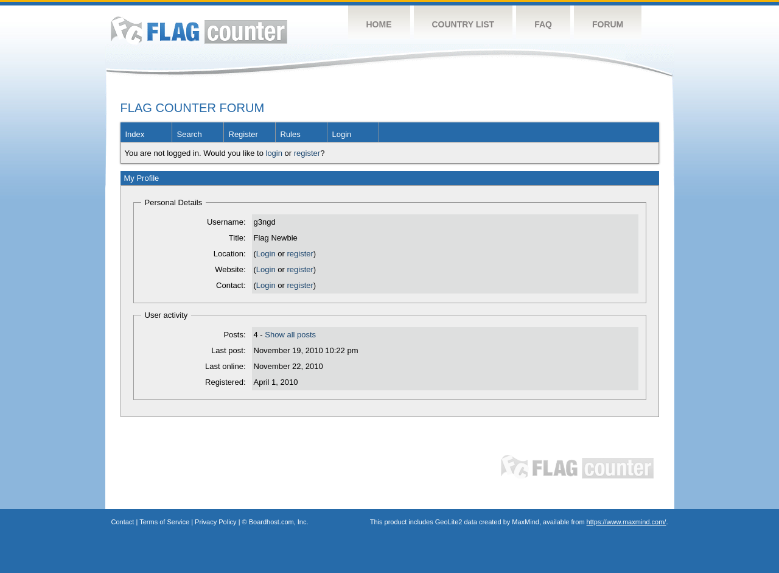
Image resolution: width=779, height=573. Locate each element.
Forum (607, 24)
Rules (291, 134)
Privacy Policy (215, 522)
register (307, 153)
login (274, 153)
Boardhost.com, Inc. (279, 522)
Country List (463, 24)
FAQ (543, 24)
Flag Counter (199, 30)
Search (189, 134)
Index (135, 134)
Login (342, 134)
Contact (122, 522)
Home (379, 24)
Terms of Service (164, 522)
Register (243, 134)
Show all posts (290, 334)
